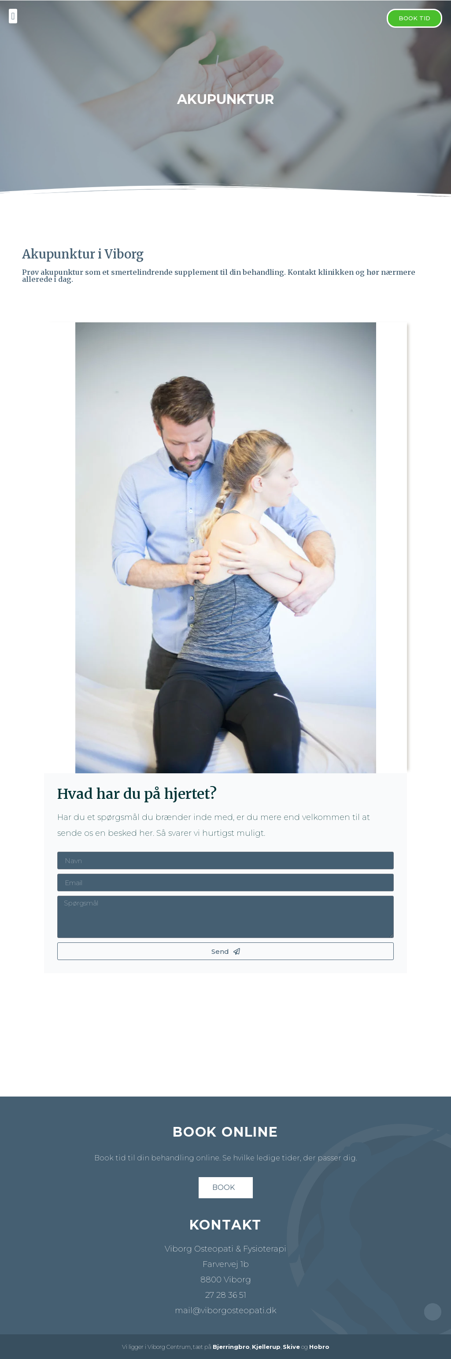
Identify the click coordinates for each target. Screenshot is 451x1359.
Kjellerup (266, 1346)
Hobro (319, 1346)
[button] (414, 18)
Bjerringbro (231, 1346)
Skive (291, 1346)
